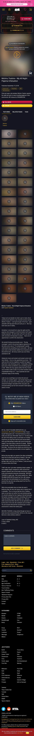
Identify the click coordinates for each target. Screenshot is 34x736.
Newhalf (19, 630)
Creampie (19, 618)
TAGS (26, 112)
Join (7, 562)
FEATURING (6, 112)
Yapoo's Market (6, 701)
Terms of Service (6, 585)
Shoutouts (20, 566)
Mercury (19, 663)
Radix (18, 671)
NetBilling (10, 726)
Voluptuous (20, 634)
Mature (3, 637)
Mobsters (4, 668)
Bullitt (3, 650)
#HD (21, 88)
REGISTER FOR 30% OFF (17, 4)
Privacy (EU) (5, 599)
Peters (3, 680)
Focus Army (20, 650)
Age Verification (6, 583)
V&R (3, 694)
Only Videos (18, 403)
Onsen (19, 632)
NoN (3, 671)
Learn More (20, 733)
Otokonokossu (6, 677)
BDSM (3, 615)
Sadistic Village (21, 680)
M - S (18, 583)
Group (3, 628)
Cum (18, 620)
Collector (4, 652)
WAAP (3, 698)
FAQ (3, 579)
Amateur (4, 613)
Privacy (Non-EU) (6, 597)
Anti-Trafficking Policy (8, 590)
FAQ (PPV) (5, 581)
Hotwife (4, 630)
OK (27, 733)
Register (11, 47)
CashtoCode (5, 728)
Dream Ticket (5, 654)
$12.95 (17, 30)
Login (6, 47)
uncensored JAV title (7, 432)
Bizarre (4, 618)
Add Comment (17, 548)
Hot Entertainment (22, 661)
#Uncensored (6, 90)
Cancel (3, 603)
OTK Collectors (6, 675)
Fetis (3, 659)
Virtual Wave (5, 696)
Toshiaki (4, 692)
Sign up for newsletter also (18, 421)
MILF (18, 628)
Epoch (14, 726)
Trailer (6, 106)
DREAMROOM (19, 432)
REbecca (19, 675)
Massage (4, 634)
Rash (18, 673)
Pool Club (19, 668)
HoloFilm (19, 659)
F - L (18, 581)
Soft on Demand (21, 682)
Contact (4, 601)
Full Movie (7, 102)
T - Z (18, 585)
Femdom (19, 622)
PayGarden (22, 726)
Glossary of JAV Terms (8, 566)
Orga (3, 673)
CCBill (17, 726)
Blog (16, 564)
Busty (3, 622)
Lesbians (4, 632)
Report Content (6, 592)
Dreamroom (6, 88)
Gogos (19, 652)
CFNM (18, 613)
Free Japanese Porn (8, 564)
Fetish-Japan (5, 661)
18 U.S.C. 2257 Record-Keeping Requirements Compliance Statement (16, 721)
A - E (18, 579)
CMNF (18, 615)
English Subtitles (9, 308)
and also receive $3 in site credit (17, 49)
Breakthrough (5, 620)
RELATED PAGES (17, 112)
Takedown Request (7, 594)
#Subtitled (14, 88)
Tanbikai (4, 687)
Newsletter (13, 562)
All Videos (18, 406)
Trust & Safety (5, 588)
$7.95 (17, 26)
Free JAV (21, 562)
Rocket (19, 677)
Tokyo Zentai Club (6, 690)
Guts (18, 654)
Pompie (4, 682)
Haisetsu (19, 656)
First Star (4, 663)
